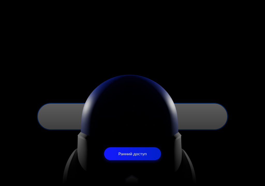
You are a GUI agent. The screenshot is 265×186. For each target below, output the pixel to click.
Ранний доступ (132, 153)
